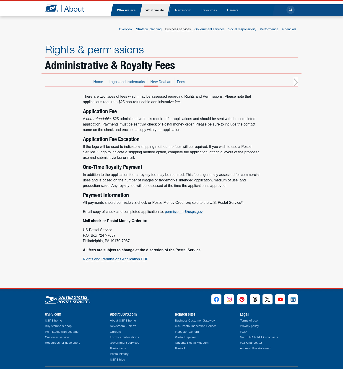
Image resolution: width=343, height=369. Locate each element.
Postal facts (118, 348)
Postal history (119, 354)
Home (130, 82)
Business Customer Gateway (195, 320)
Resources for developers (62, 342)
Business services (178, 29)
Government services (210, 29)
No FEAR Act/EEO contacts (259, 337)
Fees (213, 82)
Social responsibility (242, 29)
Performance (269, 29)
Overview (125, 29)
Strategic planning (148, 29)
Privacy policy (249, 326)
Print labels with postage (61, 331)
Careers (115, 331)
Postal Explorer (185, 337)
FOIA (243, 331)
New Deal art (193, 82)
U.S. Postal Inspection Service (196, 326)
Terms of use (249, 320)
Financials (289, 29)
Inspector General (187, 331)
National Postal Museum (191, 342)
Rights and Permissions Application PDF (115, 259)
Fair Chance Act (251, 342)
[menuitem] (126, 10)
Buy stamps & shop (58, 326)
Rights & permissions (94, 49)
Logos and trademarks (159, 82)
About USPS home (123, 320)
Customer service (57, 337)
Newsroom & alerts (123, 326)
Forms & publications (124, 337)
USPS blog (117, 359)
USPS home (53, 320)
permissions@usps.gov (184, 212)
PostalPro (181, 348)
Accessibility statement (255, 348)
